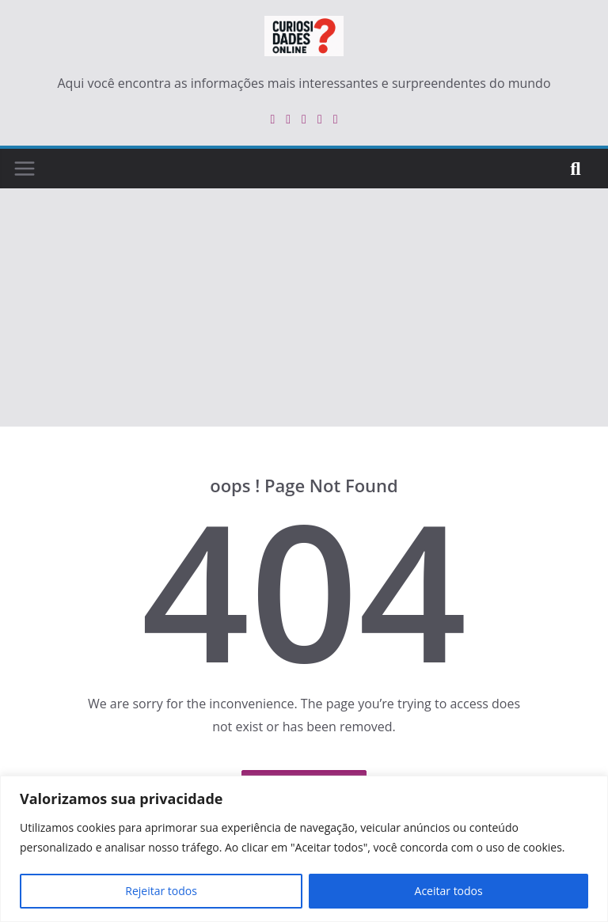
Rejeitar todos (161, 890)
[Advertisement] (304, 308)
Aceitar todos (449, 890)
